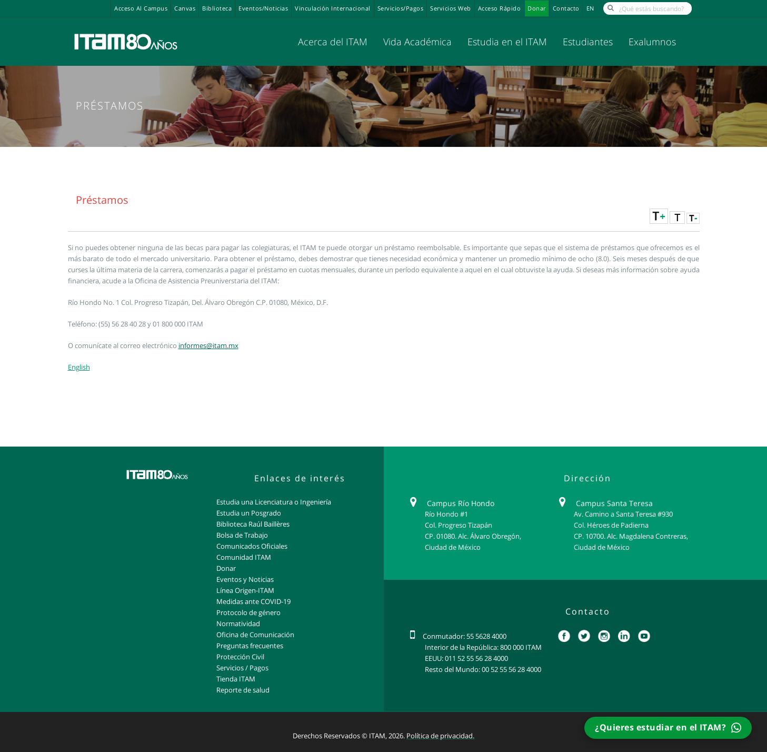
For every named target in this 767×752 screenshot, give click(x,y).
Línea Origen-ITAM (245, 590)
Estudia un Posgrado (248, 513)
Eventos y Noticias (245, 579)
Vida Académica (417, 41)
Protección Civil (240, 656)
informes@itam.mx (208, 345)
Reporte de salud (243, 690)
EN (590, 8)
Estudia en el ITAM (507, 41)
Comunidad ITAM (243, 557)
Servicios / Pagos (242, 667)
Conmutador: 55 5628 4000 (464, 636)
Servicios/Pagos (400, 8)
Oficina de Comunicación (255, 634)
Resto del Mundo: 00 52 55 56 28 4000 (483, 669)
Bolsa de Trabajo (242, 535)
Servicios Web (450, 8)
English (79, 367)
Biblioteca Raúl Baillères (253, 524)
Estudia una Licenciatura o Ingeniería (273, 502)
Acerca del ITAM (332, 41)
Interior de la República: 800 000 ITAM (483, 647)
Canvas (184, 8)
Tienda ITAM (235, 679)
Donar (536, 8)
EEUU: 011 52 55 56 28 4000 (466, 658)
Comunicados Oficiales (251, 546)
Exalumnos (652, 41)
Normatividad (238, 623)
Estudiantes (588, 41)
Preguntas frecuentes (249, 645)
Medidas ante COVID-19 (253, 601)
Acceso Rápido (499, 8)
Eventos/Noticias (263, 8)
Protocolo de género (248, 612)
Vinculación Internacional (333, 8)
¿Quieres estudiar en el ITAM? (668, 727)
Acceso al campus (140, 8)
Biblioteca (217, 8)
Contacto (566, 8)
